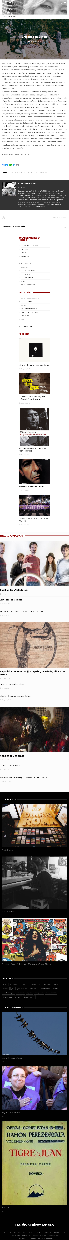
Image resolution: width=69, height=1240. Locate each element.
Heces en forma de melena (12, 684)
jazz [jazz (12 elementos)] (13, 989)
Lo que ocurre (26, 326)
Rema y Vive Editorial (28, 285)
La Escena (24, 267)
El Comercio (25, 274)
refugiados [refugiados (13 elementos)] (39, 993)
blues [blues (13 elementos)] (5, 985)
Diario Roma (7, 850)
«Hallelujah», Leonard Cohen (31, 486)
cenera (26, 172)
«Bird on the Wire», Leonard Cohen (34, 365)
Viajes (23, 319)
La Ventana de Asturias (29, 246)
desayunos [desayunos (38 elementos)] (58, 985)
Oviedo (23, 323)
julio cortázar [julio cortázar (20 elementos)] (22, 989)
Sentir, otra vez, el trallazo (11, 600)
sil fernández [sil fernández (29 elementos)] (7, 997)
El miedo (5, 1208)
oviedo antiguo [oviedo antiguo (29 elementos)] (8, 993)
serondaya (34, 172)
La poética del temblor (30, 312)
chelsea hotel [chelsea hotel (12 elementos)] (35, 985)
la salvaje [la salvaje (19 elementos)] (33, 989)
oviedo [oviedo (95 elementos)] (55, 989)
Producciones (26, 301)
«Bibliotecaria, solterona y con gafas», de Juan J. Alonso (32, 398)
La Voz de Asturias (28, 270)
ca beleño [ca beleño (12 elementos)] (23, 985)
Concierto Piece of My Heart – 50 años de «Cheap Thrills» (26, 964)
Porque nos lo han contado (32, 226)
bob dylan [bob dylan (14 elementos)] (13, 985)
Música (23, 305)
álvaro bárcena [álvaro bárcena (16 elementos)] (29, 997)
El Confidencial (27, 260)
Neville (23, 253)
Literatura (25, 316)
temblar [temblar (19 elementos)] (18, 997)
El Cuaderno (26, 263)
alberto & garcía (16, 172)
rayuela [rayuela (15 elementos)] (29, 993)
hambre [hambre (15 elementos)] (5, 989)
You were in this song (29, 309)
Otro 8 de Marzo (36, 217)
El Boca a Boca (8, 912)
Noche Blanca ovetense (12, 1058)
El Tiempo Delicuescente (30, 298)
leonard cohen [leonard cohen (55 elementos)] (44, 989)
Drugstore (25, 249)
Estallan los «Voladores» (14, 590)
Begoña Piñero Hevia (11, 1113)
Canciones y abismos (12, 755)
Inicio (4, 17)
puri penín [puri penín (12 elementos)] (20, 993)
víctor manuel (45, 172)
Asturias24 (25, 256)
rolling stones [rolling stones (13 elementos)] (51, 993)
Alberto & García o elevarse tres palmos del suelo (21, 612)
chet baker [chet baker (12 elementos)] (47, 985)
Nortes (23, 281)
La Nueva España (27, 278)
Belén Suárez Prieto (27, 183)
